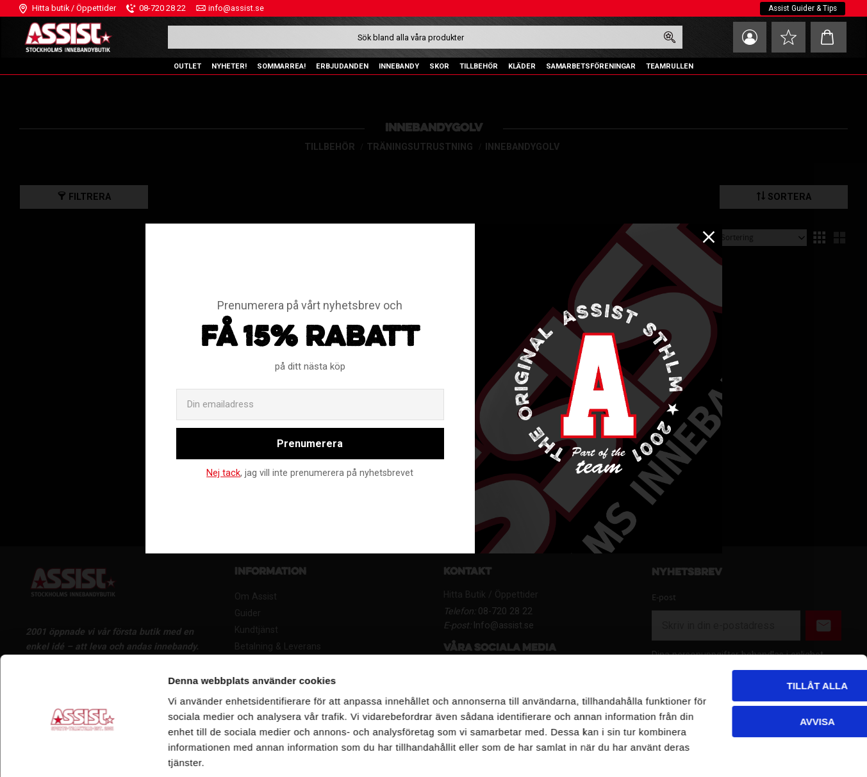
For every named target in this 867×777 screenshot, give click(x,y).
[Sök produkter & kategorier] (409, 37)
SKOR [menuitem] (439, 66)
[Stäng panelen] (847, 628)
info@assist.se (236, 8)
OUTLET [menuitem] (187, 66)
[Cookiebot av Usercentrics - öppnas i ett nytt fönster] (83, 752)
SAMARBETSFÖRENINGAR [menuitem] (591, 66)
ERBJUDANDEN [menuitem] (342, 66)
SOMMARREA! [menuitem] (281, 66)
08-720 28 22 (162, 8)
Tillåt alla (727, 639)
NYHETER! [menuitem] (229, 66)
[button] (786, 37)
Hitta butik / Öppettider (74, 8)
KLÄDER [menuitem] (522, 66)
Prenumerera (310, 444)
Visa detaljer (196, 751)
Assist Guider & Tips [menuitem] (801, 8)
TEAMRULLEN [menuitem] (669, 66)
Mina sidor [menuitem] (745, 37)
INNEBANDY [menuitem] (399, 66)
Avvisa (727, 675)
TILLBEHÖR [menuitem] (478, 66)
